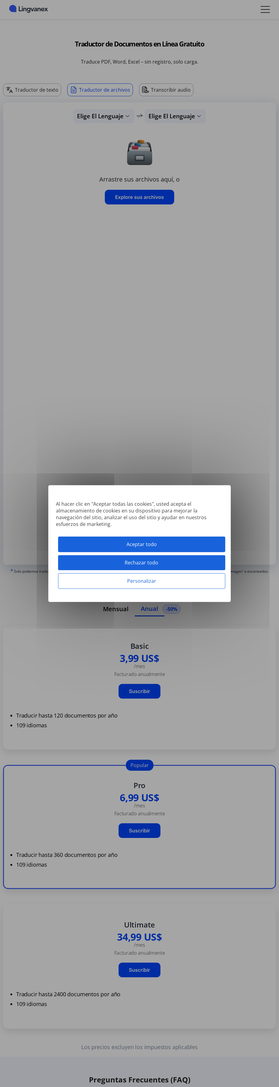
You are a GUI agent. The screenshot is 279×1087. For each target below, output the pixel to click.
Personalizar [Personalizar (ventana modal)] (141, 581)
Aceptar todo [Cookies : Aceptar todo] (142, 544)
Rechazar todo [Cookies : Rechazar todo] (141, 562)
